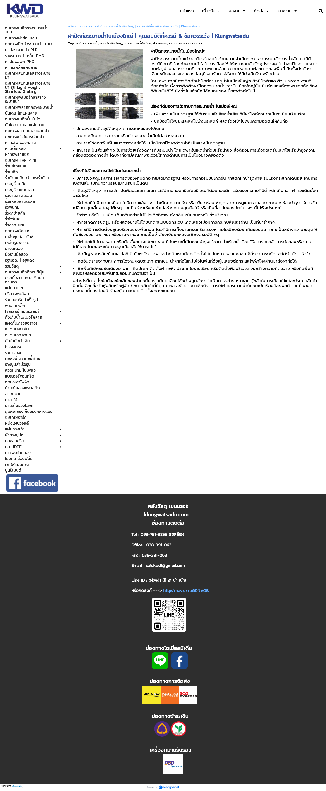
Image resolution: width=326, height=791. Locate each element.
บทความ (87, 26)
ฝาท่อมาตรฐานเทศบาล (167, 43)
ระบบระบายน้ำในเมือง (137, 43)
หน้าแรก (73, 26)
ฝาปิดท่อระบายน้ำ (87, 43)
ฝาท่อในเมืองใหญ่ (111, 43)
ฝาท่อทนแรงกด (193, 43)
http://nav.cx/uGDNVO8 (186, 590)
